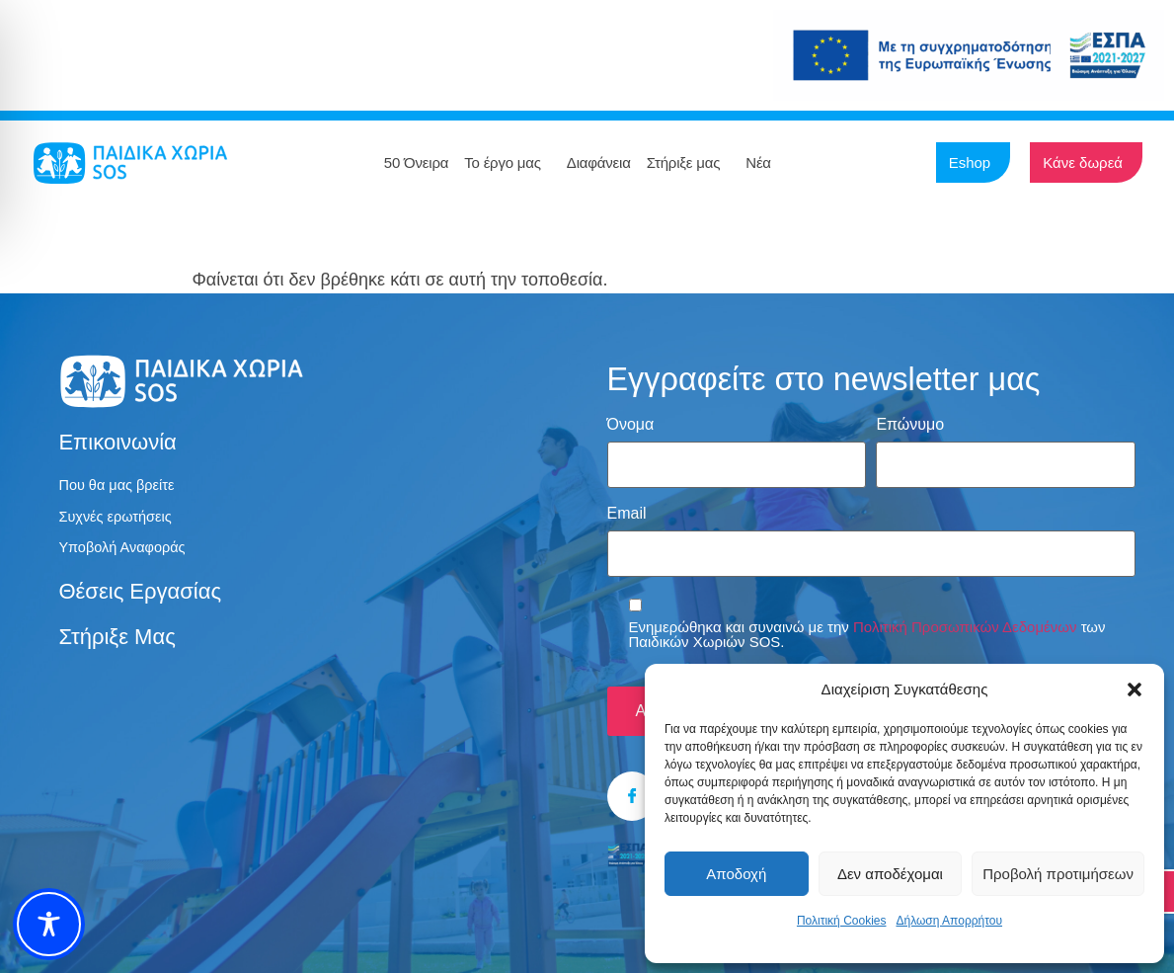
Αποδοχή (736, 873)
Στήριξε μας (689, 163)
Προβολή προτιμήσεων (1058, 873)
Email (627, 507)
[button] (1134, 689)
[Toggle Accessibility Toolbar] (49, 924)
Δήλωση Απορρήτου (949, 921)
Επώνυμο (910, 425)
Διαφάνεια (599, 162)
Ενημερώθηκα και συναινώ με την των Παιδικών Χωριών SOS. (867, 621)
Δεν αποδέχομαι (890, 873)
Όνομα (631, 425)
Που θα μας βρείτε (122, 486)
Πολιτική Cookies (842, 921)
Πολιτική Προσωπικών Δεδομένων (964, 614)
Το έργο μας (507, 163)
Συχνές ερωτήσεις (120, 520)
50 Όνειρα (416, 162)
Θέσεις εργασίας (139, 598)
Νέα (763, 163)
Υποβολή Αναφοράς (128, 553)
